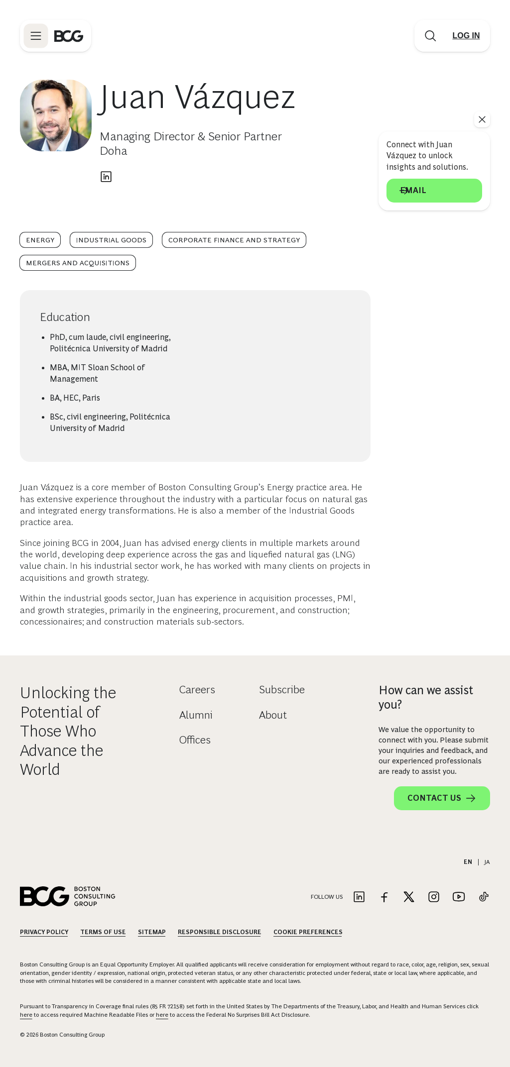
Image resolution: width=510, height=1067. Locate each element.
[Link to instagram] (433, 897)
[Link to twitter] (408, 897)
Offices (195, 740)
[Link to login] (466, 36)
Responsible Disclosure (219, 932)
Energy (40, 240)
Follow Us (327, 896)
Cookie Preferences (308, 932)
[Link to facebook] (384, 897)
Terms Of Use (103, 932)
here (26, 1014)
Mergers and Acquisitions (77, 263)
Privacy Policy (44, 932)
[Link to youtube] (458, 897)
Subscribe (282, 689)
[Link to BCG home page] (68, 35)
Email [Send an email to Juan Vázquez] (434, 191)
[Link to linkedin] (359, 897)
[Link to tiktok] (483, 897)
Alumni (196, 715)
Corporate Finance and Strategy (234, 240)
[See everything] (482, 119)
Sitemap (152, 932)
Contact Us (442, 798)
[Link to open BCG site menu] (36, 35)
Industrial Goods (111, 240)
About (273, 715)
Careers (197, 689)
